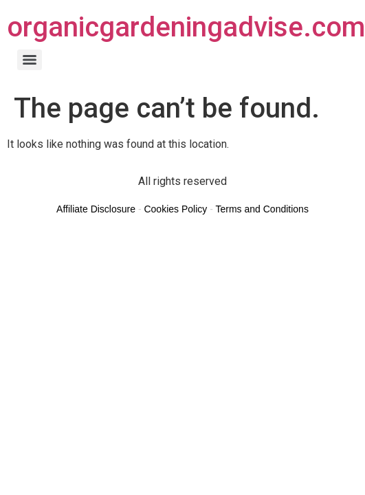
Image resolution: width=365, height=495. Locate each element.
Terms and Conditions (261, 209)
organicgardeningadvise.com (186, 27)
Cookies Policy (175, 209)
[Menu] (29, 60)
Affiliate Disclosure (95, 209)
